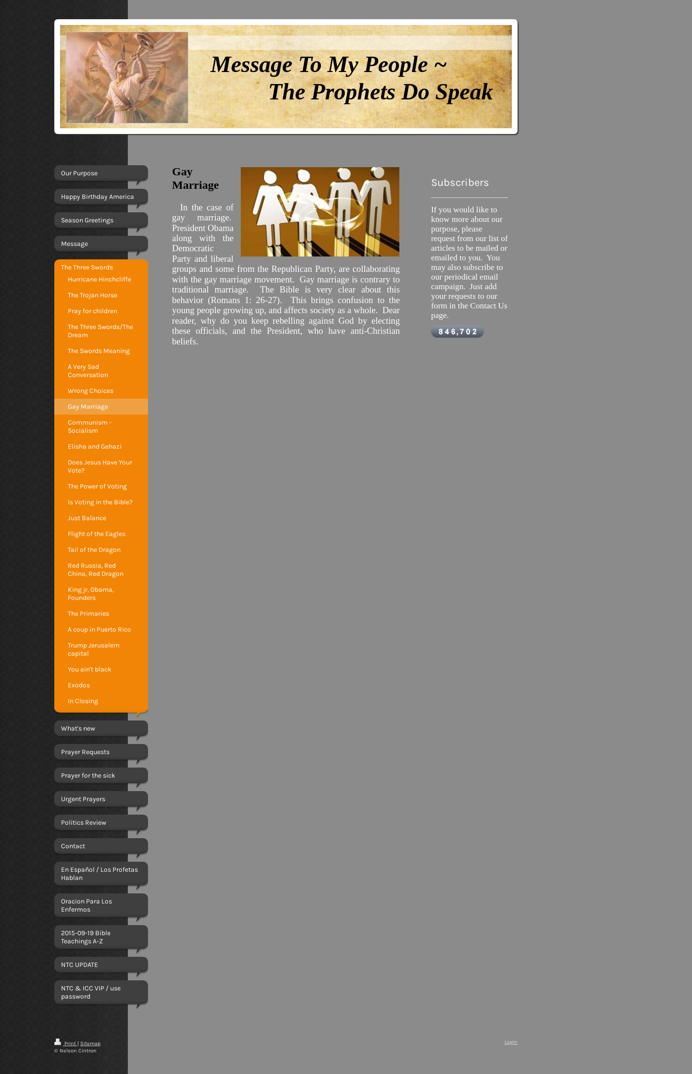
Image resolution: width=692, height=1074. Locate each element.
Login (511, 1042)
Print (65, 1043)
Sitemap (90, 1043)
